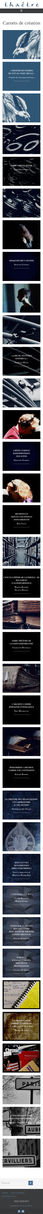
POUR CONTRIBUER (17, 1193)
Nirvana (22, 1206)
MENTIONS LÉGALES (9, 1196)
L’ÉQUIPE (5, 1193)
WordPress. (29, 1206)
